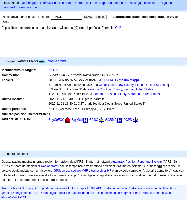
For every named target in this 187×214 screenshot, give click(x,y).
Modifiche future (83, 193)
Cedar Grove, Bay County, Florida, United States (132, 85)
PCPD (128, 120)
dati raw (91, 3)
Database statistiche (143, 188)
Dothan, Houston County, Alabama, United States (126, 94)
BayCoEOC (56, 120)
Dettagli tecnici (21, 193)
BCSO (93, 120)
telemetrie (66, 3)
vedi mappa (29, 3)
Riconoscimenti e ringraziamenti (118, 193)
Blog (29, 188)
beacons (120, 3)
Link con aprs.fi (78, 188)
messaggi (134, 3)
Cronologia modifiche (55, 193)
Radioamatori (50, 166)
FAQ (21, 188)
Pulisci (100, 16)
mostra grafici (57, 61)
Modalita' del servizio (157, 193)
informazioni (48, 3)
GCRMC (111, 120)
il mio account (28, 7)
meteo (79, 3)
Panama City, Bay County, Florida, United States (120, 89)
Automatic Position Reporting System (136, 161)
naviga (162, 3)
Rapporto (105, 3)
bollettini (149, 3)
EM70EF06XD (106, 80)
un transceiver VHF (75, 170)
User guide (8, 188)
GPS (57, 170)
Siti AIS (96, 188)
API (36, 193)
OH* (118, 28)
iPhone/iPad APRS (13, 197)
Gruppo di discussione (50, 188)
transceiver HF (101, 170)
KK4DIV (54, 70)
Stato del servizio (115, 188)
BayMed (77, 120)
